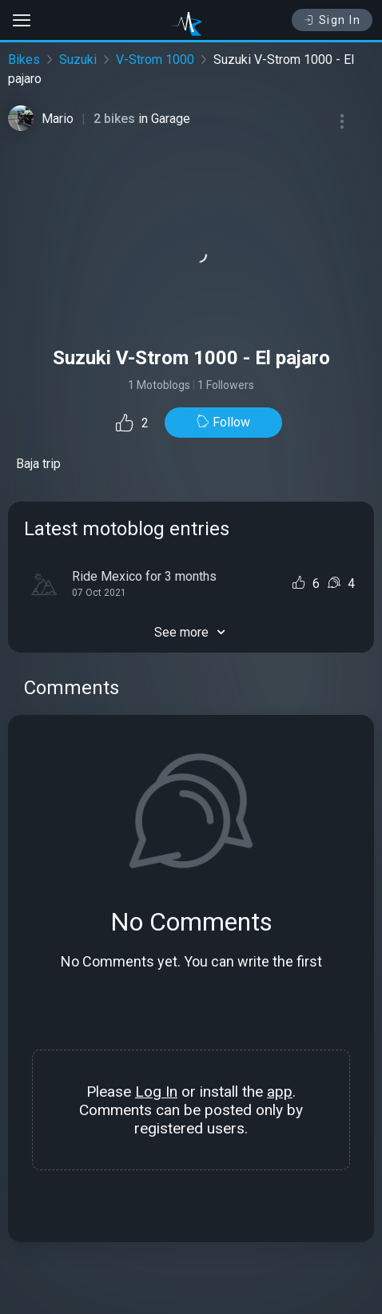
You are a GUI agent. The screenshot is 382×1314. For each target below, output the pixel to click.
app (279, 1091)
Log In (156, 1091)
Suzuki (78, 59)
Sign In (332, 20)
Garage (170, 118)
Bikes (24, 59)
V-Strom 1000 (155, 59)
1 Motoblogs (159, 385)
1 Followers (225, 385)
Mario (58, 118)
